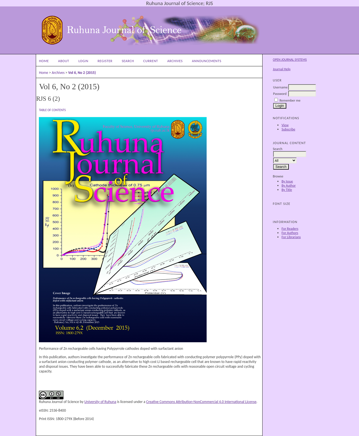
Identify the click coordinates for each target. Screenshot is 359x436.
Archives (175, 61)
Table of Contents (52, 110)
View (285, 125)
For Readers (290, 228)
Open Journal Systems (290, 60)
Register (105, 61)
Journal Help (281, 69)
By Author (289, 185)
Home (44, 61)
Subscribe (288, 129)
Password (280, 94)
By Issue (287, 181)
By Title (287, 189)
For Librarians (291, 237)
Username (280, 87)
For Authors (290, 233)
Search (128, 61)
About (63, 61)
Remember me (290, 100)
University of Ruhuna (100, 401)
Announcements (206, 61)
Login (83, 61)
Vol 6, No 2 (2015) (82, 72)
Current (150, 61)
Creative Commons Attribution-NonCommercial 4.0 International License (201, 401)
